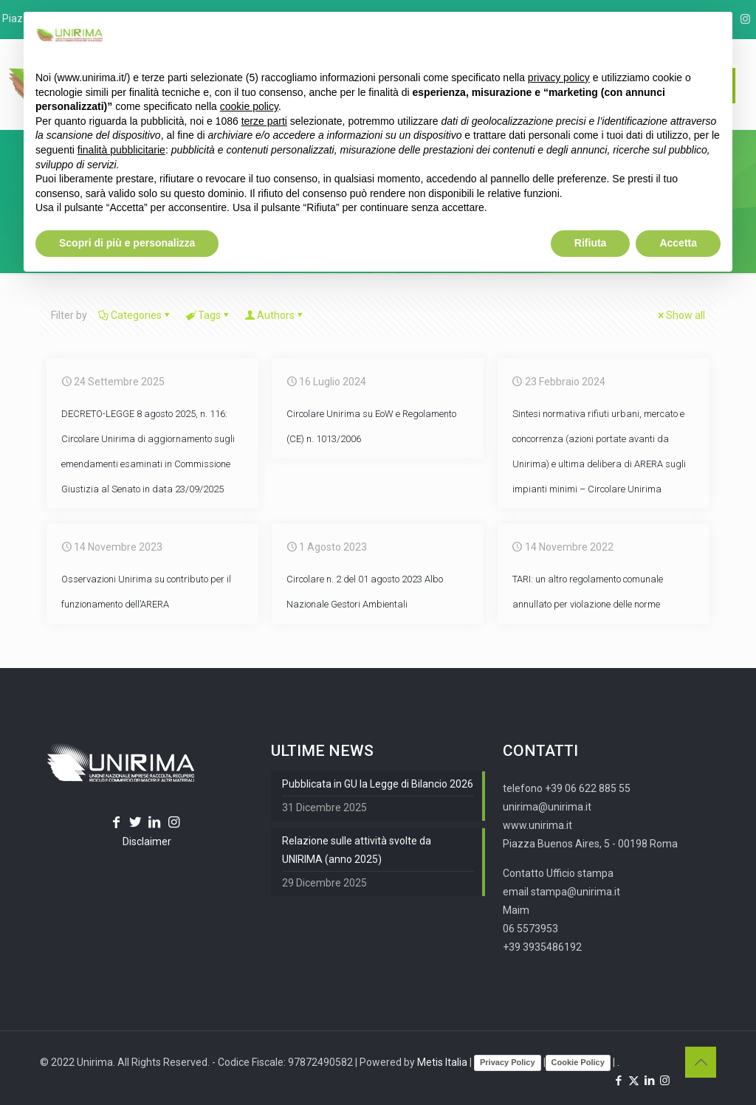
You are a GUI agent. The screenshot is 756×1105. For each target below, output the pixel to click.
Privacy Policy (507, 1062)
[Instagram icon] (745, 19)
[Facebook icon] (618, 1080)
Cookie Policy (578, 1062)
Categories (135, 315)
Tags (208, 315)
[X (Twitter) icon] (633, 1080)
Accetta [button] (678, 243)
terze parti (264, 121)
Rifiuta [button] (590, 243)
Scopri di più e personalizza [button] (127, 243)
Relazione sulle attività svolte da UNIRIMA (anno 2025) (356, 850)
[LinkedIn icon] (649, 1080)
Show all (680, 315)
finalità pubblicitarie (121, 150)
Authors (274, 315)
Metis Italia (442, 1062)
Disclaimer (147, 841)
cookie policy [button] (249, 106)
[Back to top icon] (700, 1062)
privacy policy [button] (559, 77)
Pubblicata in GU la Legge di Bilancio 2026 (377, 784)
